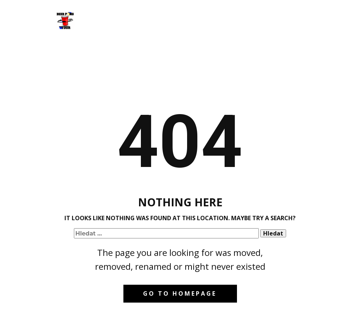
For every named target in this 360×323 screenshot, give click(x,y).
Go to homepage (180, 293)
